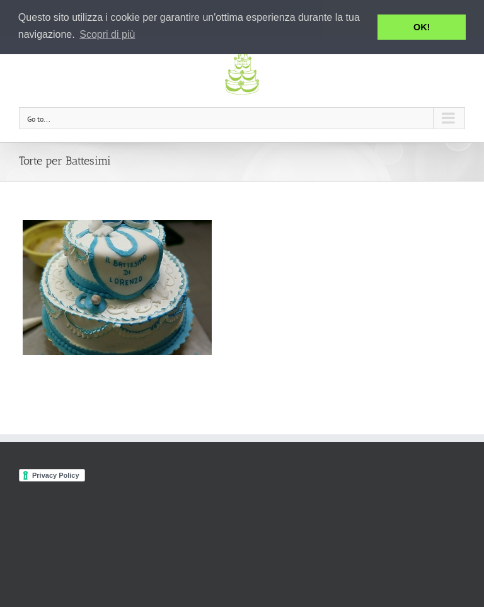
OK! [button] (421, 27)
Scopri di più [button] (107, 34)
